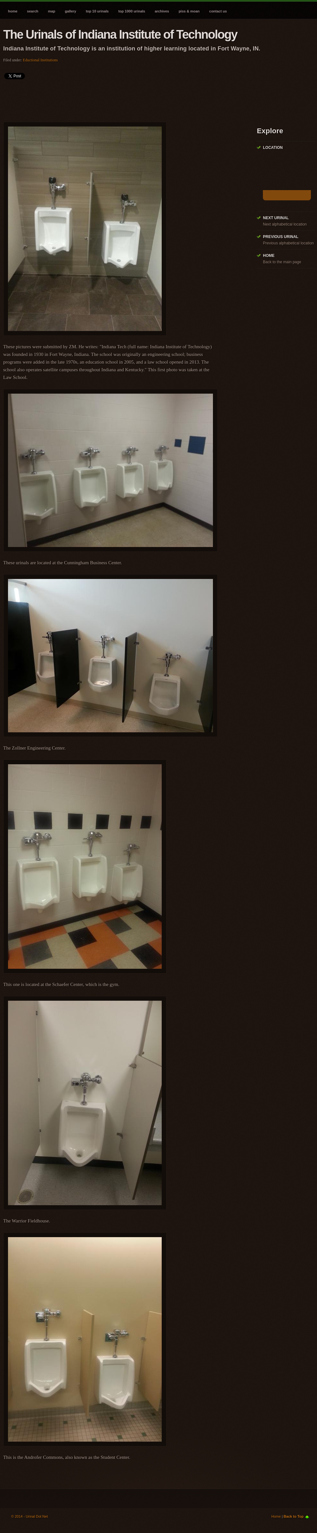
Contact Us (218, 11)
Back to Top (294, 1516)
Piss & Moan (189, 11)
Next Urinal (276, 218)
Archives (162, 11)
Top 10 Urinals (97, 11)
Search (32, 11)
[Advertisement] (119, 98)
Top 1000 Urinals (131, 11)
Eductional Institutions (40, 60)
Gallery (70, 11)
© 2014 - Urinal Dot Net (29, 1516)
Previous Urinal (280, 237)
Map (51, 11)
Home (12, 11)
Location (273, 147)
